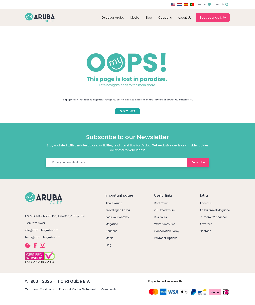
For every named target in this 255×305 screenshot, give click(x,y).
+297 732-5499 (35, 223)
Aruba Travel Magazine (215, 210)
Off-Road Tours (164, 210)
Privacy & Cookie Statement (77, 289)
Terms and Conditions (39, 289)
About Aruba (114, 203)
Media (109, 238)
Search (220, 4)
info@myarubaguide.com (41, 230)
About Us (206, 203)
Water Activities (164, 224)
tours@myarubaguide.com (42, 237)
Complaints (109, 289)
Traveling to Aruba (118, 210)
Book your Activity (117, 217)
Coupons (111, 231)
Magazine (112, 224)
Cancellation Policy (166, 231)
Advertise (206, 224)
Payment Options (165, 238)
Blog (148, 17)
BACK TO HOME (127, 111)
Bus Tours (160, 217)
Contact (205, 231)
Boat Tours (161, 203)
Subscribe (198, 162)
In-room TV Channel (213, 217)
